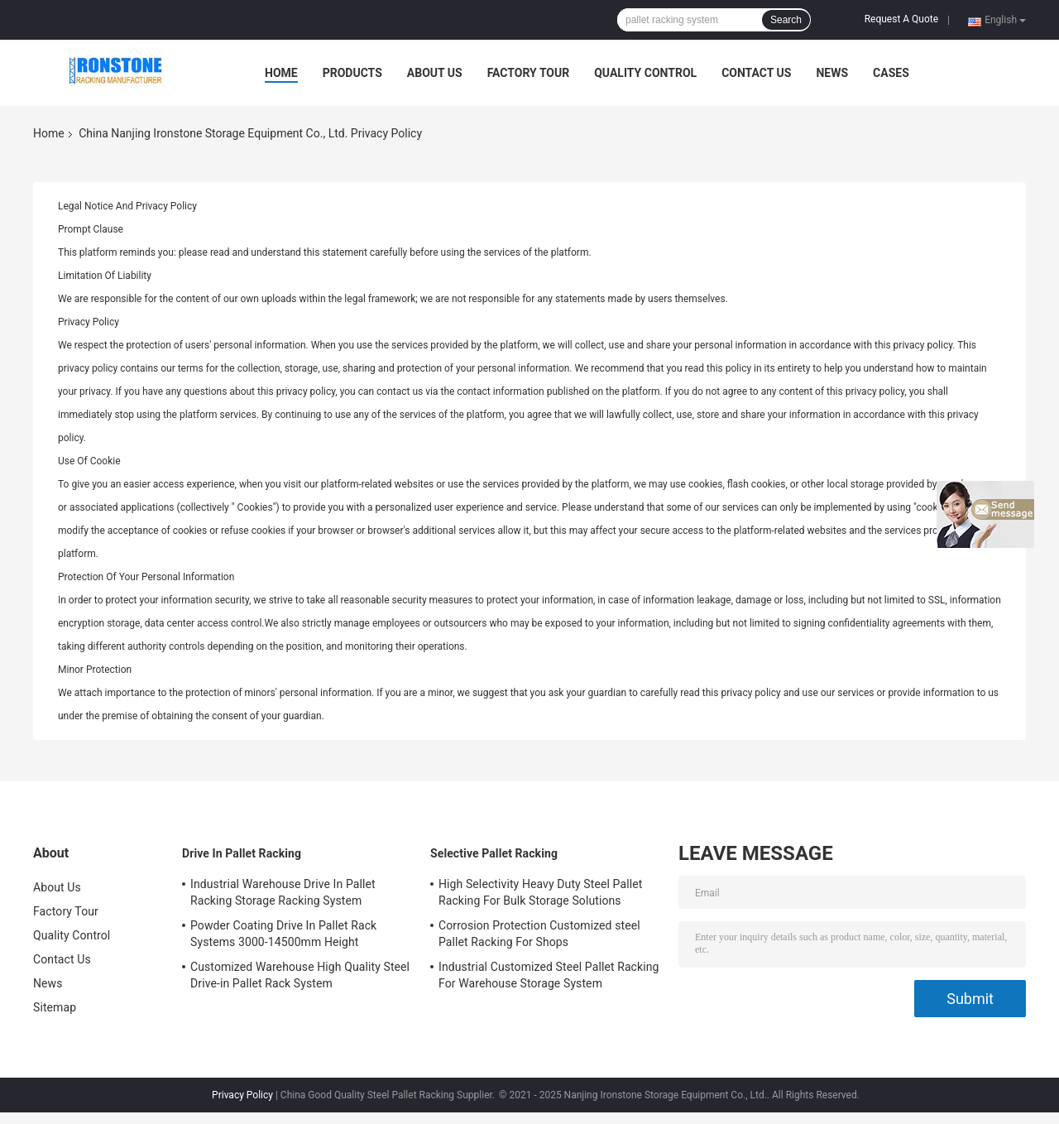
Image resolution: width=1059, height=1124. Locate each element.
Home (281, 72)
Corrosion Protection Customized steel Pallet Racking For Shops (539, 934)
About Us (434, 72)
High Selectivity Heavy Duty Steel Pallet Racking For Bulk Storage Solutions (540, 892)
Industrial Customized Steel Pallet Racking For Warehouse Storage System (548, 975)
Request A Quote (901, 19)
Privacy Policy (242, 1095)
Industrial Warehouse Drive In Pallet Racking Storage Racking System (283, 892)
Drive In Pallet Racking (241, 853)
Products (352, 72)
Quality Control (645, 72)
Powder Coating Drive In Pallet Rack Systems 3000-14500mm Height (283, 934)
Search (786, 20)
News (832, 72)
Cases (891, 72)
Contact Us (756, 72)
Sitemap (54, 1007)
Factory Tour (528, 72)
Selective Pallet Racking (494, 853)
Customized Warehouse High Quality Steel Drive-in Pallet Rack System (300, 975)
